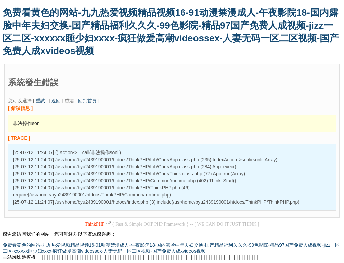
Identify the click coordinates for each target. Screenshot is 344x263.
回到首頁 (87, 100)
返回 (56, 100)
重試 (40, 100)
